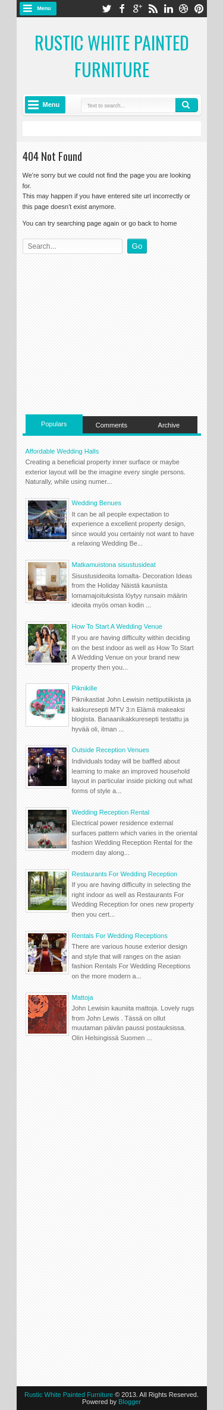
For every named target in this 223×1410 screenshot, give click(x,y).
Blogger (129, 1401)
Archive (169, 425)
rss (153, 8)
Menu (44, 8)
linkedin (168, 8)
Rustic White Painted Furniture (111, 56)
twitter (106, 8)
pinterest (199, 8)
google (137, 8)
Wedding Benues (97, 502)
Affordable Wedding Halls (62, 451)
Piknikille (85, 688)
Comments (111, 425)
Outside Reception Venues (110, 749)
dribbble (183, 8)
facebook (122, 8)
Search (186, 105)
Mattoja (82, 997)
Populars (54, 423)
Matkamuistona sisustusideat (114, 564)
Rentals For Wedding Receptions (120, 935)
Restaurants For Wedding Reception (125, 873)
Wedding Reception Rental (111, 812)
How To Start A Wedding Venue (117, 626)
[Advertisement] (112, 331)
